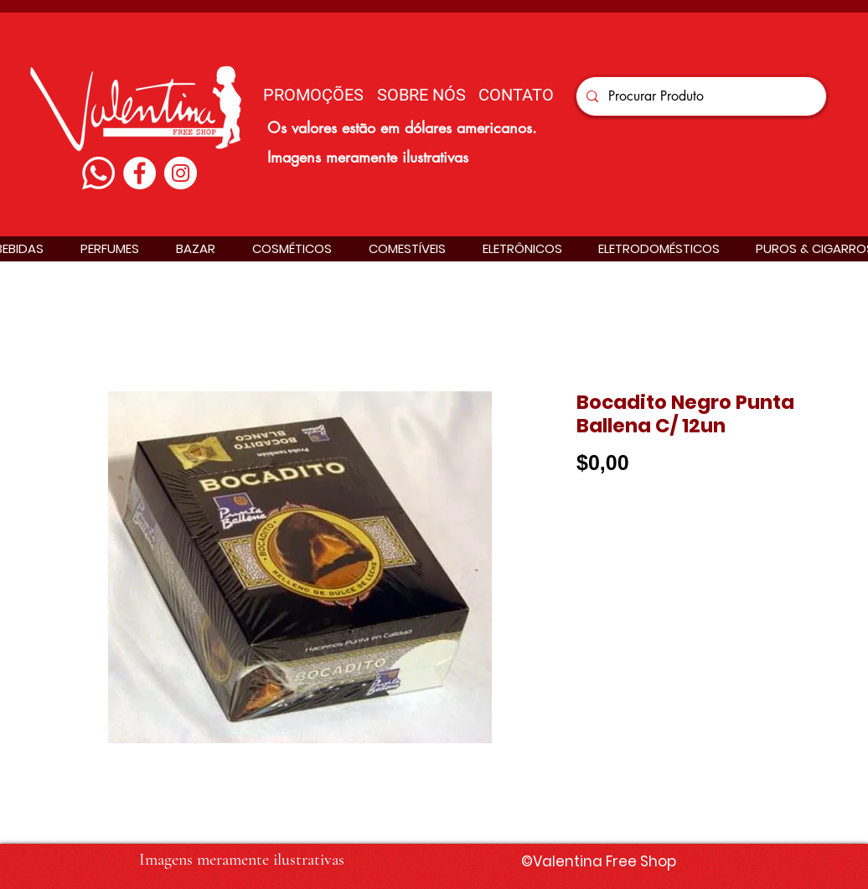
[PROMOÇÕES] (313, 94)
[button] (110, 248)
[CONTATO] (516, 94)
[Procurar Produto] (699, 96)
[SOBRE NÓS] (421, 94)
